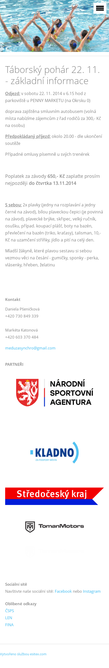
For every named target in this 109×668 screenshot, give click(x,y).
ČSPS (9, 610)
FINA (9, 624)
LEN (8, 617)
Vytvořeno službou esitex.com (23, 654)
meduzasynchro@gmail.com (30, 347)
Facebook (63, 591)
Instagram (92, 591)
